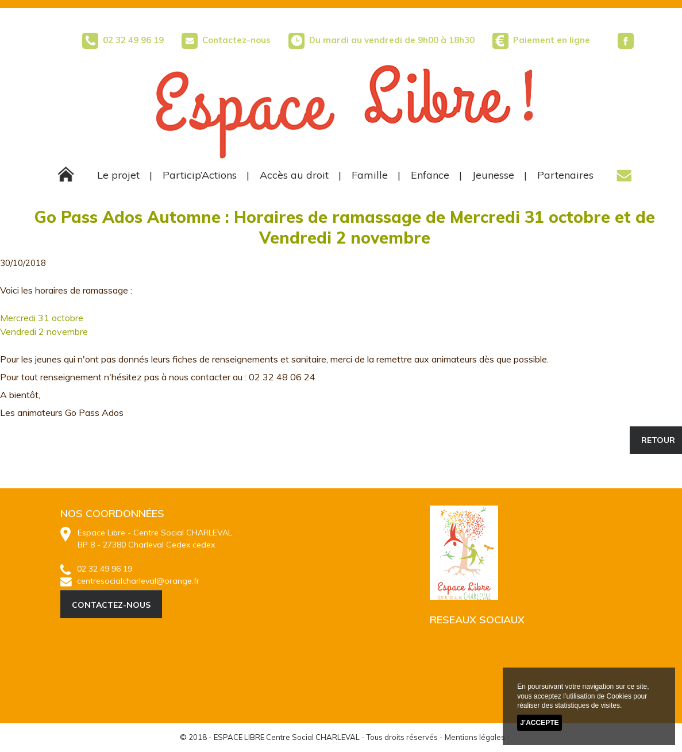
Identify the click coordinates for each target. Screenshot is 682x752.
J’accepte (539, 723)
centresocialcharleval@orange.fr (129, 581)
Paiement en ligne (551, 39)
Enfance (430, 175)
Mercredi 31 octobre (41, 317)
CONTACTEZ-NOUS (111, 605)
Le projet (118, 175)
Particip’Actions (200, 175)
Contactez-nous (226, 39)
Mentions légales (475, 737)
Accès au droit (294, 175)
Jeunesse (493, 175)
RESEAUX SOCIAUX (477, 619)
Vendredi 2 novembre (44, 331)
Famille (370, 175)
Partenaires (565, 175)
